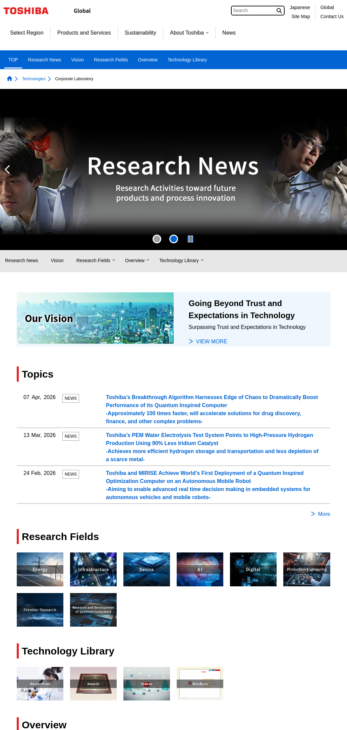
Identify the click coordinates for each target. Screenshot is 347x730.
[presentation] (157, 239)
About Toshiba (189, 33)
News (229, 33)
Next (339, 169)
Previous (7, 169)
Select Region (27, 33)
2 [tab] (173, 239)
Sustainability (140, 33)
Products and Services (84, 33)
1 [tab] (157, 239)
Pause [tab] (190, 239)
